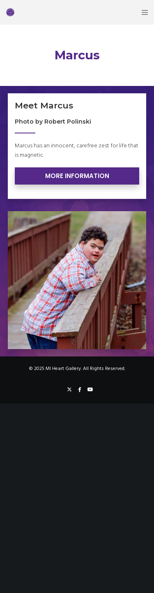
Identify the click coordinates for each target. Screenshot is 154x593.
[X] (69, 389)
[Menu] (142, 12)
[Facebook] (79, 389)
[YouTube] (90, 389)
